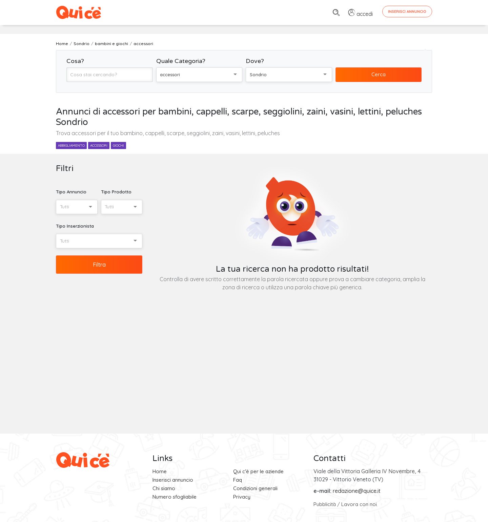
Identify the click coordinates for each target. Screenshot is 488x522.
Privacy (241, 497)
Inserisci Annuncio (407, 11)
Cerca (378, 74)
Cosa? (75, 61)
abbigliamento (71, 145)
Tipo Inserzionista (75, 226)
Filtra (99, 264)
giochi (118, 145)
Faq (237, 480)
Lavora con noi (359, 504)
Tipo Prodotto (116, 191)
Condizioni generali (255, 488)
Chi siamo (163, 488)
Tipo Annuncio (71, 191)
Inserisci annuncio (172, 480)
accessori (98, 145)
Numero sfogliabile (174, 497)
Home (159, 471)
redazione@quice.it (357, 490)
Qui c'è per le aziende (258, 471)
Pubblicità (324, 504)
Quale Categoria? (180, 61)
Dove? (255, 61)
